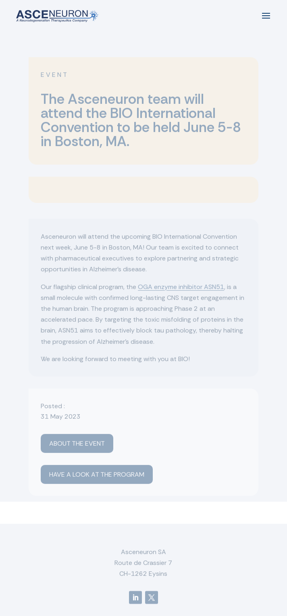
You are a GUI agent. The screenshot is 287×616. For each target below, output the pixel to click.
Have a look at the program (96, 475)
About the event (77, 444)
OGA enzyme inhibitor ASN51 (181, 287)
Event (55, 75)
